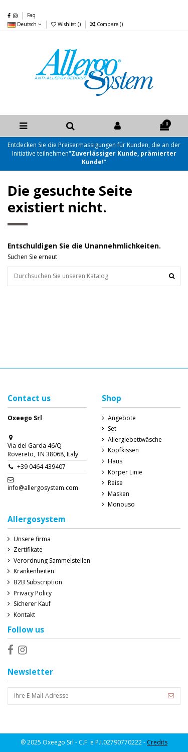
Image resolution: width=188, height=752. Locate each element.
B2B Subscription (38, 582)
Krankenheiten (34, 571)
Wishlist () (66, 24)
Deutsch (25, 24)
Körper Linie (125, 472)
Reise (115, 483)
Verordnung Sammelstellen (52, 561)
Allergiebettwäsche (135, 440)
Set (112, 429)
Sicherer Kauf (32, 604)
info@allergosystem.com (43, 487)
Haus (115, 461)
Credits (157, 742)
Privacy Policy (33, 593)
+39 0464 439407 (41, 466)
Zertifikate (28, 550)
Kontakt (24, 615)
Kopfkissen (123, 450)
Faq (31, 15)
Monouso (121, 504)
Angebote (122, 418)
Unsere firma (32, 539)
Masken (118, 494)
